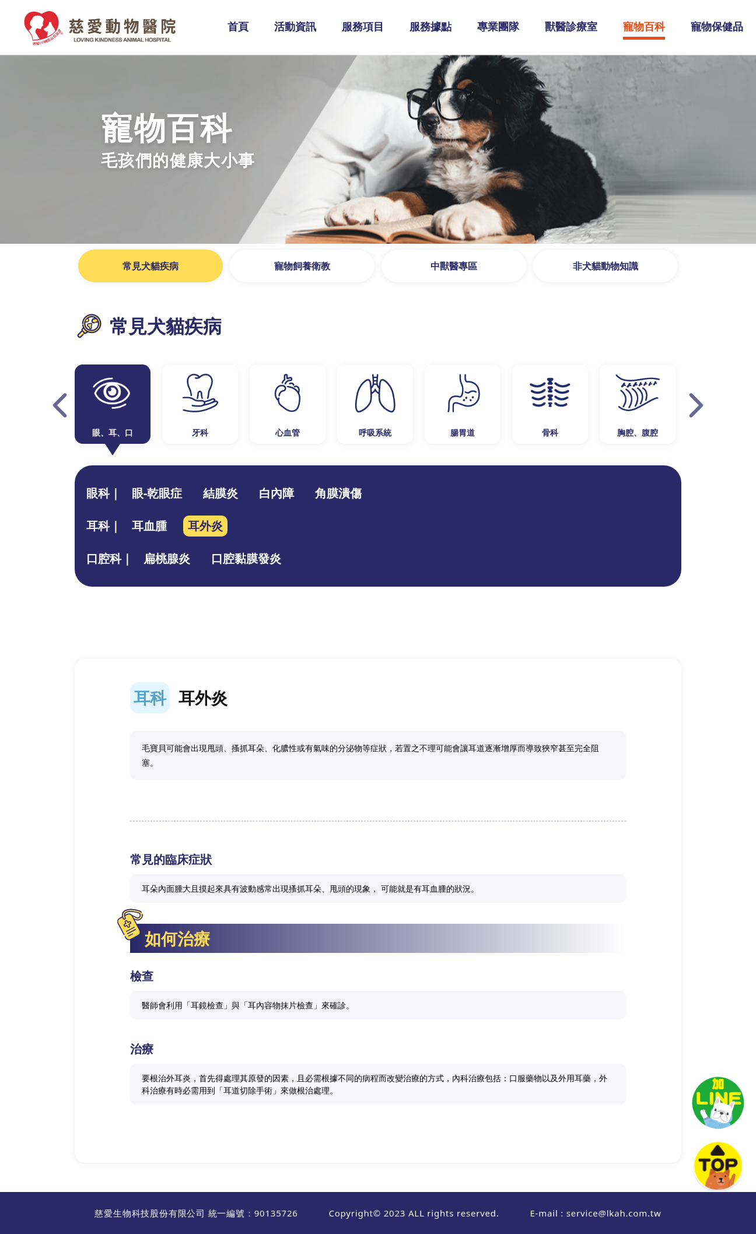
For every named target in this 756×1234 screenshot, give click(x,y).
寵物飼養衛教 (302, 266)
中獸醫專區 (453, 266)
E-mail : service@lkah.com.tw (595, 1213)
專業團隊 (498, 26)
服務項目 (363, 26)
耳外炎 (205, 526)
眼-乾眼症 (157, 493)
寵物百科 (644, 26)
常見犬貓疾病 (150, 266)
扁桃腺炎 (167, 558)
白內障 (276, 493)
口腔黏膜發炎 (246, 558)
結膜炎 (220, 493)
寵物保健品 (717, 26)
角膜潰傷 (338, 493)
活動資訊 (295, 26)
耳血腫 (149, 526)
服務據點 (431, 26)
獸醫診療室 (571, 26)
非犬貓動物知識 (605, 266)
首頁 (238, 26)
